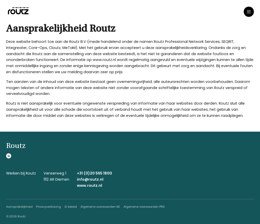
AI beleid (70, 206)
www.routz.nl (89, 185)
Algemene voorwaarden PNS (144, 206)
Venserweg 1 (55, 173)
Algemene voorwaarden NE (100, 206)
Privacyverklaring (48, 206)
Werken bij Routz (21, 173)
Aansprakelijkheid (19, 206)
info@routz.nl (90, 179)
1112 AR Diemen (56, 179)
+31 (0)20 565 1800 (94, 173)
